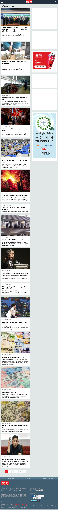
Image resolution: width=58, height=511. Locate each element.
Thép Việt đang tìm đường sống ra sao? (14, 195)
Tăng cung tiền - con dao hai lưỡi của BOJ (15, 273)
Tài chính (35, 506)
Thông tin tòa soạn (47, 478)
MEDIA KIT (11, 478)
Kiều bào (9, 507)
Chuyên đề (28, 506)
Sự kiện (29, 478)
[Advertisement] (44, 100)
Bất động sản (42, 506)
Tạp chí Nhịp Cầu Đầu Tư (20, 504)
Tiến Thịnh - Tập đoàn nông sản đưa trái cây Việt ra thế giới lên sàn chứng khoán (14, 29)
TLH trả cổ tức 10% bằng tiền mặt (12, 240)
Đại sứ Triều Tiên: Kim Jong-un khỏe (13, 459)
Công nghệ (11, 506)
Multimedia (24, 507)
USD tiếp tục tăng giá (9, 392)
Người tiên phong (20, 506)
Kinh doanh (4, 506)
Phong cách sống (51, 506)
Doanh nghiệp (16, 507)
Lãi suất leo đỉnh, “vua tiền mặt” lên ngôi (14, 62)
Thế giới (3, 507)
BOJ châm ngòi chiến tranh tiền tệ (13, 357)
